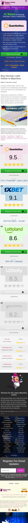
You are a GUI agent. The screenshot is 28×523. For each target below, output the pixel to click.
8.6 (9, 239)
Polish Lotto (7, 454)
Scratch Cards (11, 137)
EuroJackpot (21, 426)
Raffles (18, 137)
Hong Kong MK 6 (21, 448)
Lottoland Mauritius (10, 253)
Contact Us (7, 494)
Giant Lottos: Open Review (14, 65)
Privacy (11, 494)
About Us (2, 494)
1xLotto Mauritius (10, 212)
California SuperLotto (7, 426)
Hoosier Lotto (21, 430)
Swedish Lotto (7, 456)
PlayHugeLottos (7, 347)
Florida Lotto (7, 428)
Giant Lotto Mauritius (9, 329)
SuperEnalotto (21, 424)
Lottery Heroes (7, 356)
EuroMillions (19, 136)
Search (22, 494)
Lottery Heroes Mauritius (7, 358)
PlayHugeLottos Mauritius (7, 350)
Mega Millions (10, 136)
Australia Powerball (7, 440)
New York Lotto (7, 436)
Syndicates (3, 137)
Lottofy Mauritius (10, 293)
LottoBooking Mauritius (7, 366)
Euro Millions (7, 424)
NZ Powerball (7, 430)
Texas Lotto (21, 456)
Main (9, 7)
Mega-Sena (21, 436)
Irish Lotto (21, 434)
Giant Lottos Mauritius (10, 172)
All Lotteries (9, 138)
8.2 (9, 315)
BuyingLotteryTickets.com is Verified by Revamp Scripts (13, 507)
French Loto (21, 440)
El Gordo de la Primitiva (7, 432)
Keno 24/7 (21, 450)
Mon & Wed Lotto (21, 452)
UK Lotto (21, 438)
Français (11, 483)
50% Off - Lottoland (9, 257)
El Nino (7, 448)
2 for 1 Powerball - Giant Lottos (18, 56)
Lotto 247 (7, 339)
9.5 (9, 158)
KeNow (7, 452)
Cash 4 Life (21, 442)
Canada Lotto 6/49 (21, 428)
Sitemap (25, 494)
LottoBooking (7, 364)
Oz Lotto (21, 432)
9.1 (9, 199)
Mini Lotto (21, 444)
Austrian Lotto (7, 446)
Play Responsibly (16, 494)
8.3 (9, 279)
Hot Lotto (7, 434)
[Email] (8, 470)
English (14, 7)
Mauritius (3, 7)
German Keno (7, 450)
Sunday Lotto (21, 454)
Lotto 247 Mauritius (7, 341)
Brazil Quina (21, 446)
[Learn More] (19, 477)
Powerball (3, 136)
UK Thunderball (7, 438)
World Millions (7, 444)
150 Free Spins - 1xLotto (10, 217)
